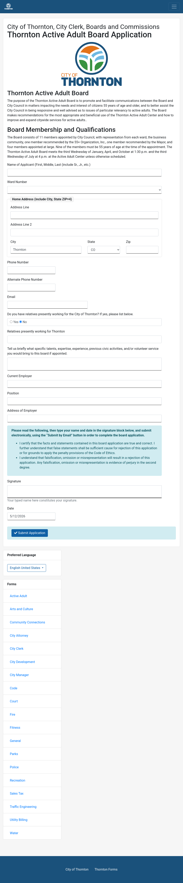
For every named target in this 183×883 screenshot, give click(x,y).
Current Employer (19, 376)
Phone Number (18, 262)
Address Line (19, 207)
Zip (128, 242)
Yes (14, 322)
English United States (25, 568)
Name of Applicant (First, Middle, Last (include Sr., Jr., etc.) (48, 165)
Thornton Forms (106, 869)
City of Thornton (77, 869)
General (15, 741)
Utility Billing (18, 820)
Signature (14, 481)
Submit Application (29, 533)
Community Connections (27, 622)
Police (14, 767)
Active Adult (18, 596)
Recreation (17, 780)
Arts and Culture (21, 609)
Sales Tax (17, 793)
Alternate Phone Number (24, 279)
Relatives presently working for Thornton (36, 331)
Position (13, 393)
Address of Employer (22, 410)
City (13, 242)
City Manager (19, 675)
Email (11, 297)
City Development (22, 662)
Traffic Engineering (23, 807)
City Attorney (19, 635)
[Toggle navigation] (174, 7)
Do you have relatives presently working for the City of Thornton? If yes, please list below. (70, 314)
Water (14, 833)
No (23, 322)
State (91, 242)
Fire (12, 714)
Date (10, 508)
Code (13, 688)
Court (14, 701)
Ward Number (17, 182)
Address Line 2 (21, 224)
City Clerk (16, 649)
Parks (14, 754)
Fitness (15, 728)
